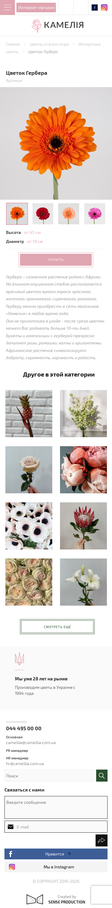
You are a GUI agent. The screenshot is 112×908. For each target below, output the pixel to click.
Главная (13, 44)
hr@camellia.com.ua (25, 763)
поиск (102, 776)
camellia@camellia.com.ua (31, 742)
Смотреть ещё (57, 627)
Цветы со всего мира (50, 44)
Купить (56, 259)
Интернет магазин (36, 7)
